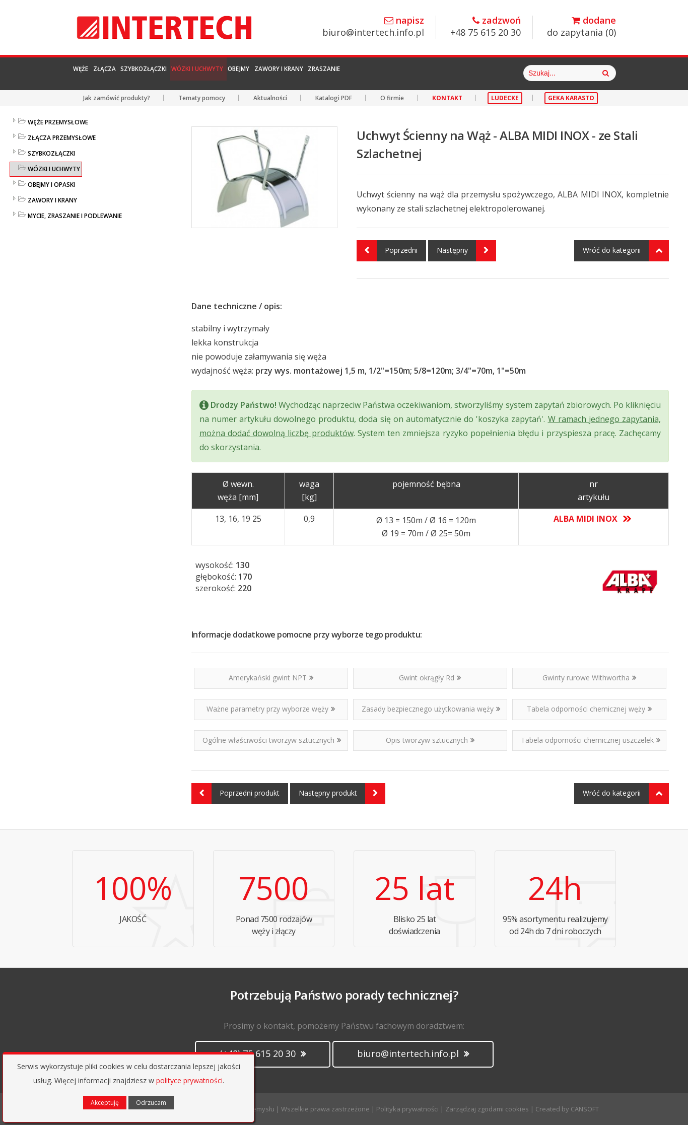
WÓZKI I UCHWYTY (54, 169)
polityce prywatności (189, 1080)
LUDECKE (505, 98)
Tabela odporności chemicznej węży (589, 709)
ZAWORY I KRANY (52, 200)
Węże (90, 73)
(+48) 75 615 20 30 (263, 1053)
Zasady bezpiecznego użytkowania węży (431, 709)
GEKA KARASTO (571, 98)
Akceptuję (105, 1102)
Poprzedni (387, 250)
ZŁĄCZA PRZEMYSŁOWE (62, 137)
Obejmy (338, 73)
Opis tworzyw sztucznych (430, 740)
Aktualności (270, 98)
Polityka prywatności (407, 1108)
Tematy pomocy (201, 98)
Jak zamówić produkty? (116, 98)
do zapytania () (581, 27)
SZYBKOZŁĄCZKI (51, 153)
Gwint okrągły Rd (430, 677)
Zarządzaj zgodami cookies (487, 1108)
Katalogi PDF (333, 98)
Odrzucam (151, 1102)
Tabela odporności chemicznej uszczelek (590, 740)
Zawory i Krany (401, 73)
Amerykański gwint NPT (271, 677)
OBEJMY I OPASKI (51, 184)
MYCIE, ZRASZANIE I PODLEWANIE (75, 216)
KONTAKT (447, 98)
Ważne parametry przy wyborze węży (271, 709)
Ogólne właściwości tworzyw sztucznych (271, 740)
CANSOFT (585, 1108)
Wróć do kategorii (626, 250)
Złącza (131, 73)
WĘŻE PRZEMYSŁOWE (58, 122)
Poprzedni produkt (235, 793)
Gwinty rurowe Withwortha (589, 677)
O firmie (392, 98)
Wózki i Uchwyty (273, 73)
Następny (466, 250)
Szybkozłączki (193, 73)
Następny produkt (342, 793)
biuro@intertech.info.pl (373, 27)
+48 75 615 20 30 (485, 27)
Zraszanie (469, 73)
